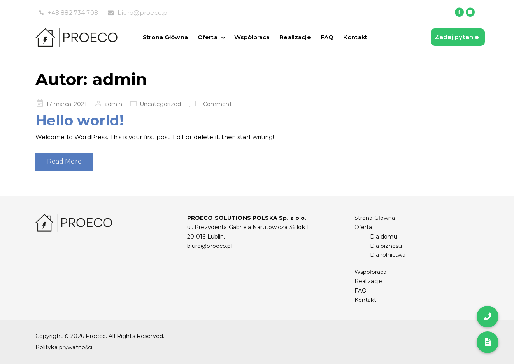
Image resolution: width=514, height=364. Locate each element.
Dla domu (383, 236)
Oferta (208, 37)
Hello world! (79, 120)
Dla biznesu (386, 245)
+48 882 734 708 (73, 12)
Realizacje (295, 37)
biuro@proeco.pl (143, 12)
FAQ (327, 37)
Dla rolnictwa (388, 254)
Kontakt (355, 37)
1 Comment (215, 104)
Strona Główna (165, 37)
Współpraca (252, 37)
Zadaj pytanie (458, 37)
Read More (64, 161)
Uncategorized (160, 104)
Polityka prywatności (64, 347)
